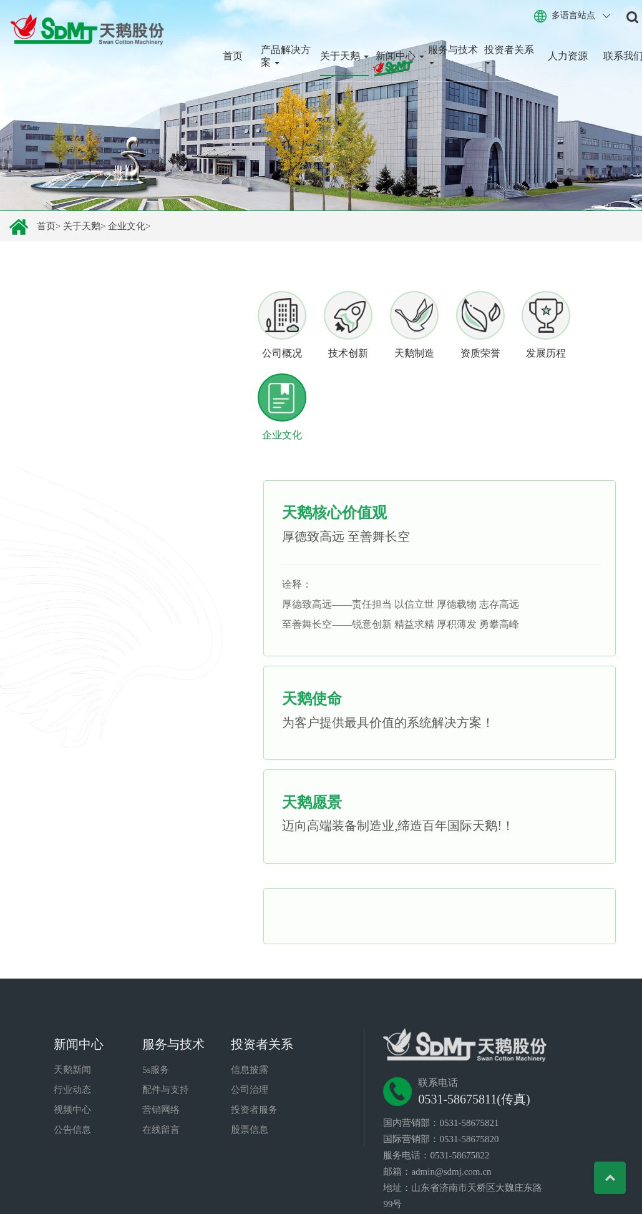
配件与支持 (165, 1035)
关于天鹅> (84, 226)
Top (606, 1178)
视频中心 (72, 1055)
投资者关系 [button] (509, 54)
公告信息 (72, 1075)
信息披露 (249, 1015)
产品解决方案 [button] (286, 55)
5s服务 (155, 1015)
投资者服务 (254, 1055)
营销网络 (161, 1055)
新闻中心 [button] (400, 56)
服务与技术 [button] (453, 54)
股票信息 (249, 1075)
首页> (49, 226)
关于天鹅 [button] (344, 56)
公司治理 (249, 1035)
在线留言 (161, 1075)
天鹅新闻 (72, 1015)
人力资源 (568, 56)
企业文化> (129, 226)
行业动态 (72, 1035)
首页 (233, 56)
